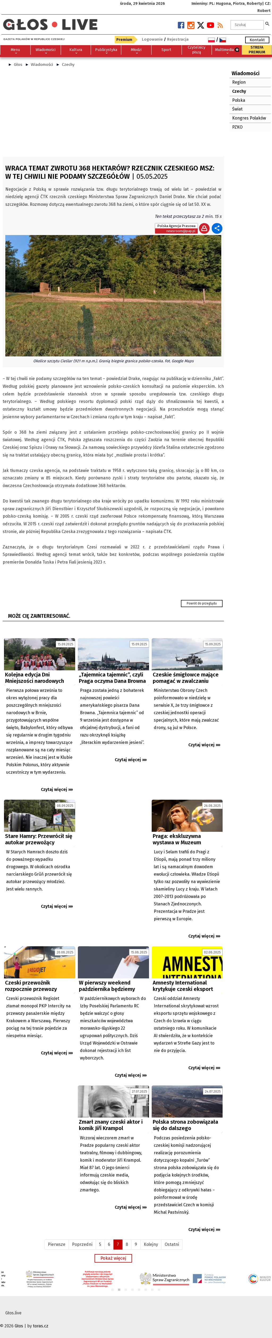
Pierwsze (56, 1244)
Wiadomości (42, 64)
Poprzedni (82, 1244)
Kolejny (151, 1244)
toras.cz (40, 1325)
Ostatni (172, 1244)
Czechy (68, 64)
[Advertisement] (113, 114)
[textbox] (247, 25)
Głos (18, 64)
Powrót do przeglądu (202, 603)
